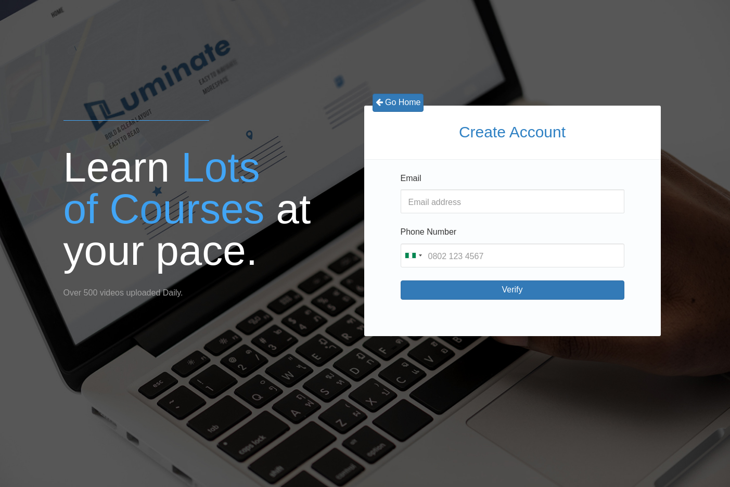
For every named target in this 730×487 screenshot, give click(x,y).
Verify (512, 289)
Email (411, 178)
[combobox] (413, 255)
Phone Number (429, 231)
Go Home (398, 102)
